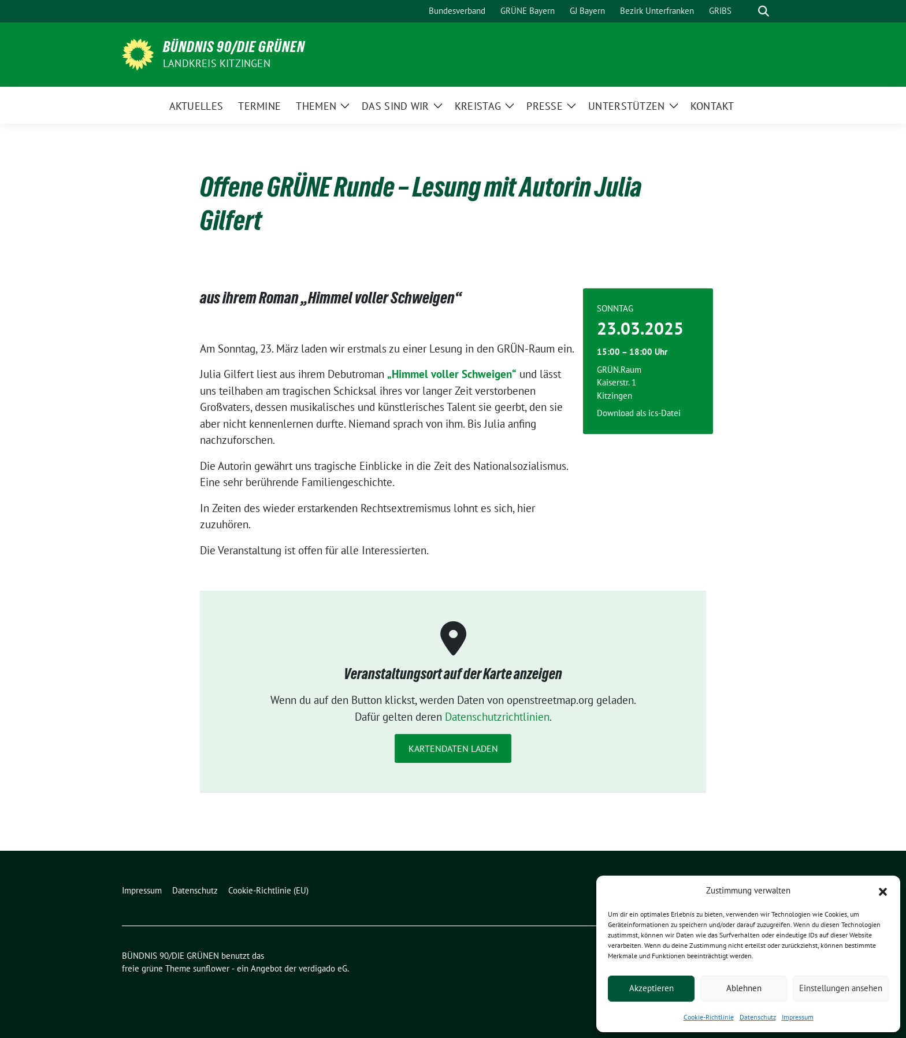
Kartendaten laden (453, 748)
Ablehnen (744, 988)
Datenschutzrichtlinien (497, 717)
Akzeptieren (651, 988)
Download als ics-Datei (639, 412)
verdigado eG (323, 968)
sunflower (211, 968)
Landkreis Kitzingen (216, 63)
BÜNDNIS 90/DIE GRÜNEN (234, 46)
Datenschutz (758, 1017)
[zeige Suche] (763, 11)
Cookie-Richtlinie (709, 1017)
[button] (883, 890)
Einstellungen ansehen (840, 988)
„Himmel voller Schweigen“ (452, 374)
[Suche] (747, 11)
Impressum (798, 1017)
